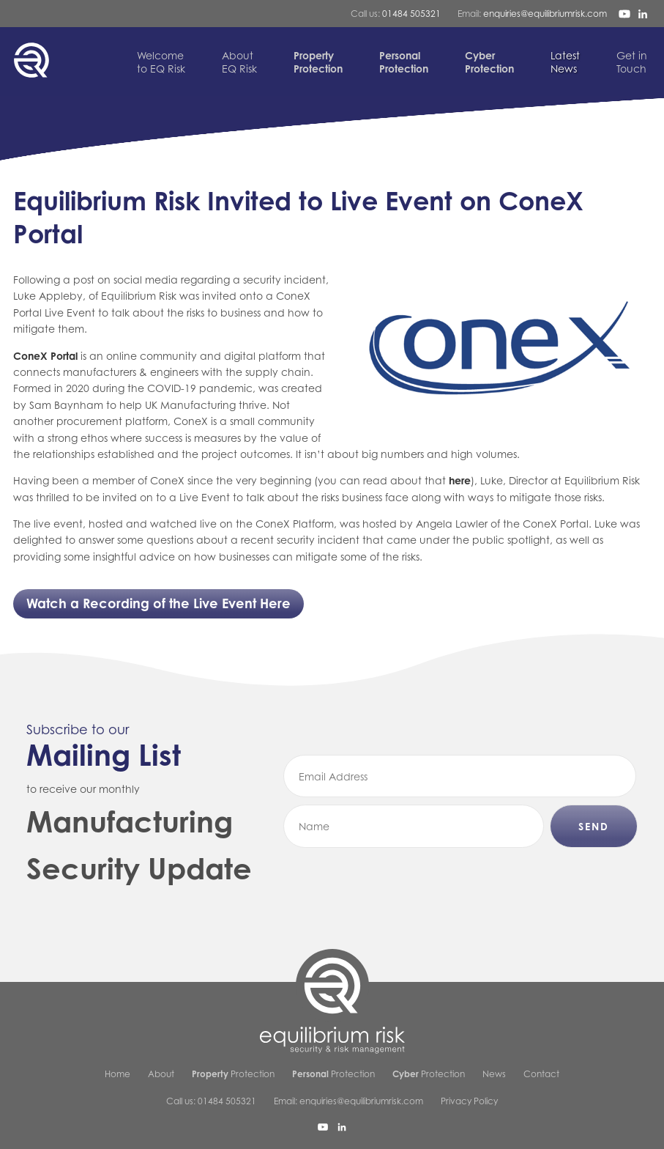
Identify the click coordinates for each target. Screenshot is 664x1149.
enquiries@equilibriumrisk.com (545, 13)
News (565, 62)
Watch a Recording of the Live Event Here (158, 603)
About (161, 1073)
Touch (631, 62)
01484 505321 (411, 13)
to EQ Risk (161, 62)
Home (117, 1073)
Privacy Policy (469, 1101)
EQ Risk (239, 62)
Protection (233, 1073)
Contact (541, 1073)
